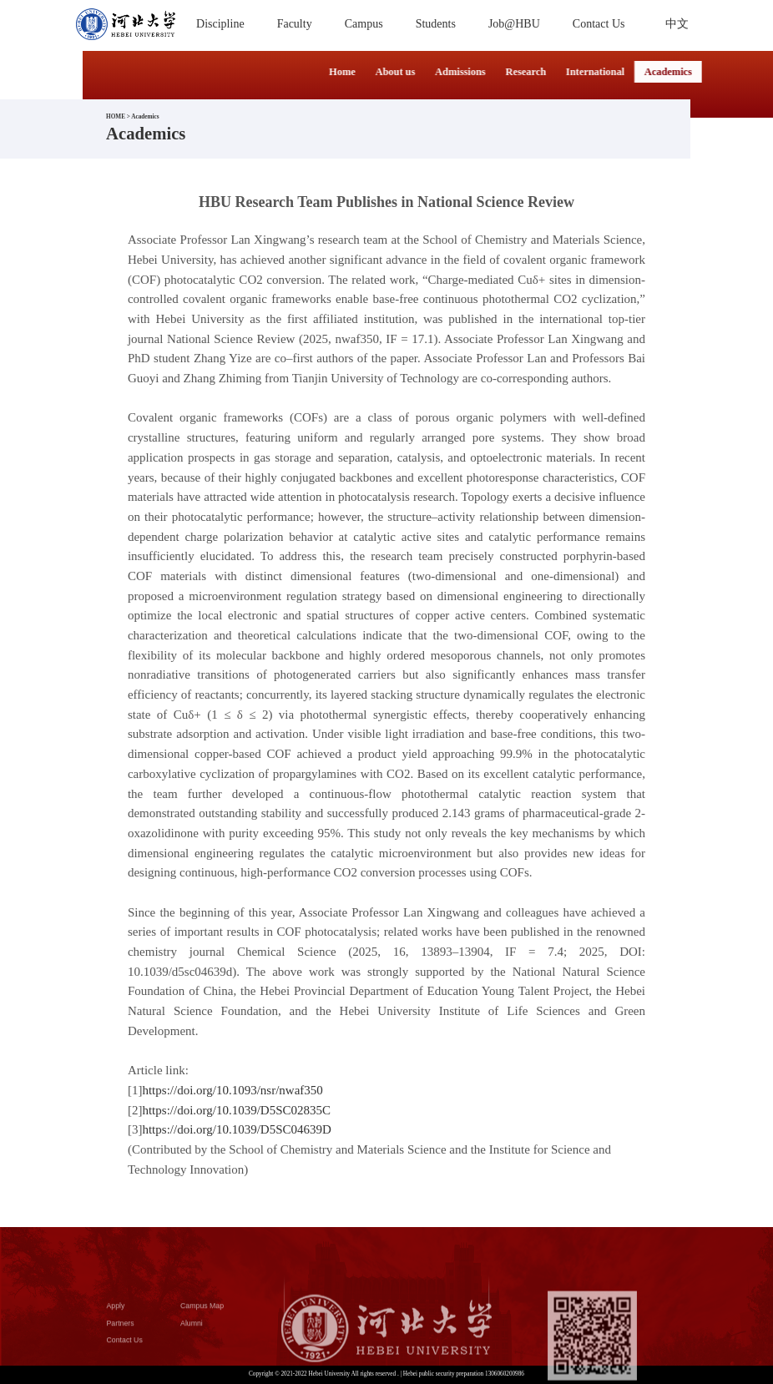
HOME (115, 117)
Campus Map (202, 1315)
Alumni (191, 1332)
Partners (120, 1332)
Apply (116, 1315)
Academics (145, 117)
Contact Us (125, 1350)
